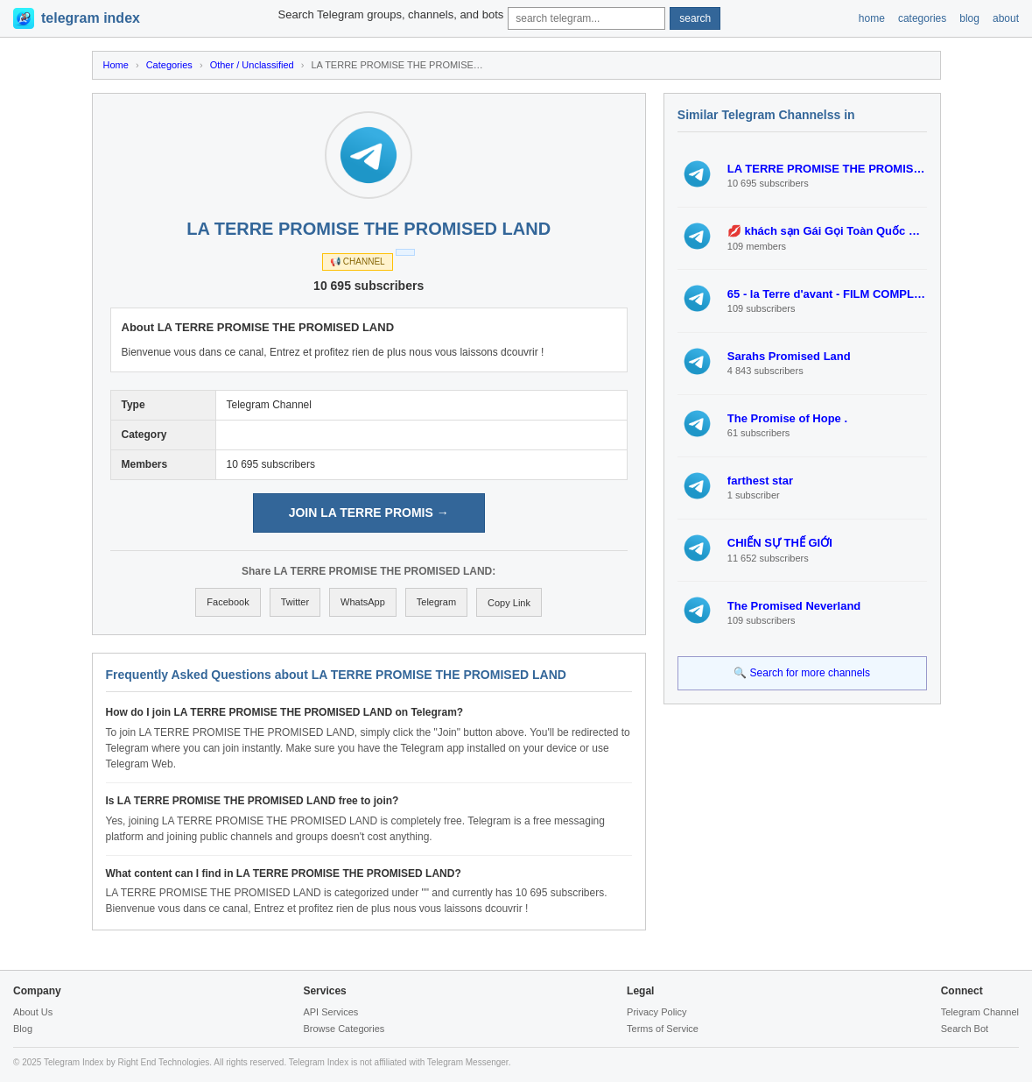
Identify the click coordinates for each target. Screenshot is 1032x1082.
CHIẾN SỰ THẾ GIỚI (779, 542)
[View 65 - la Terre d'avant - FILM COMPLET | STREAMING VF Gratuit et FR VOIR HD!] (697, 300)
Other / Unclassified (252, 65)
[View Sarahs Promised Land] (697, 363)
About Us (33, 1012)
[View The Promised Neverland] (697, 612)
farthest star (760, 480)
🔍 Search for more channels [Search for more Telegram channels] (802, 673)
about (1006, 18)
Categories (169, 65)
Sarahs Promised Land (789, 356)
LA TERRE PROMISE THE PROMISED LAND (827, 168)
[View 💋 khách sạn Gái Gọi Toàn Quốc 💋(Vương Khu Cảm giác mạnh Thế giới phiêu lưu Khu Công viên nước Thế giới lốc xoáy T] (697, 238)
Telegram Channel (980, 1012)
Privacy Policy (656, 1012)
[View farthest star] (697, 488)
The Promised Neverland (793, 605)
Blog (22, 1028)
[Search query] (586, 18)
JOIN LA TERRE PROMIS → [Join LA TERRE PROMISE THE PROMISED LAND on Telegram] (369, 513)
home (872, 18)
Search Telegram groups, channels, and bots (391, 14)
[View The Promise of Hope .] (697, 426)
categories (922, 18)
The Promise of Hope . (787, 418)
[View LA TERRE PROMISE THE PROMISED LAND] (697, 176)
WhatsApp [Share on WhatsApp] (362, 602)
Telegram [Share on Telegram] (436, 602)
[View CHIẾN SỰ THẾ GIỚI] (697, 550)
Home (116, 65)
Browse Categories (343, 1028)
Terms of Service (663, 1028)
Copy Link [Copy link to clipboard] (509, 603)
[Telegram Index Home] (76, 18)
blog (969, 18)
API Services (330, 1012)
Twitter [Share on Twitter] (295, 602)
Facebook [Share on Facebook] (228, 602)
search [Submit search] (695, 18)
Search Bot (964, 1028)
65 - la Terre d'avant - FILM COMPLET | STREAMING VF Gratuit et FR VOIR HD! (827, 294)
